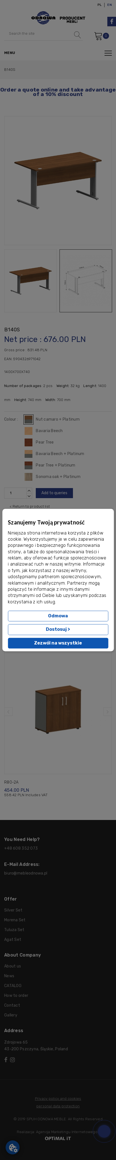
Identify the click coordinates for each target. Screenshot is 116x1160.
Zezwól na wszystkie (58, 643)
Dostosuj (58, 629)
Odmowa (58, 615)
